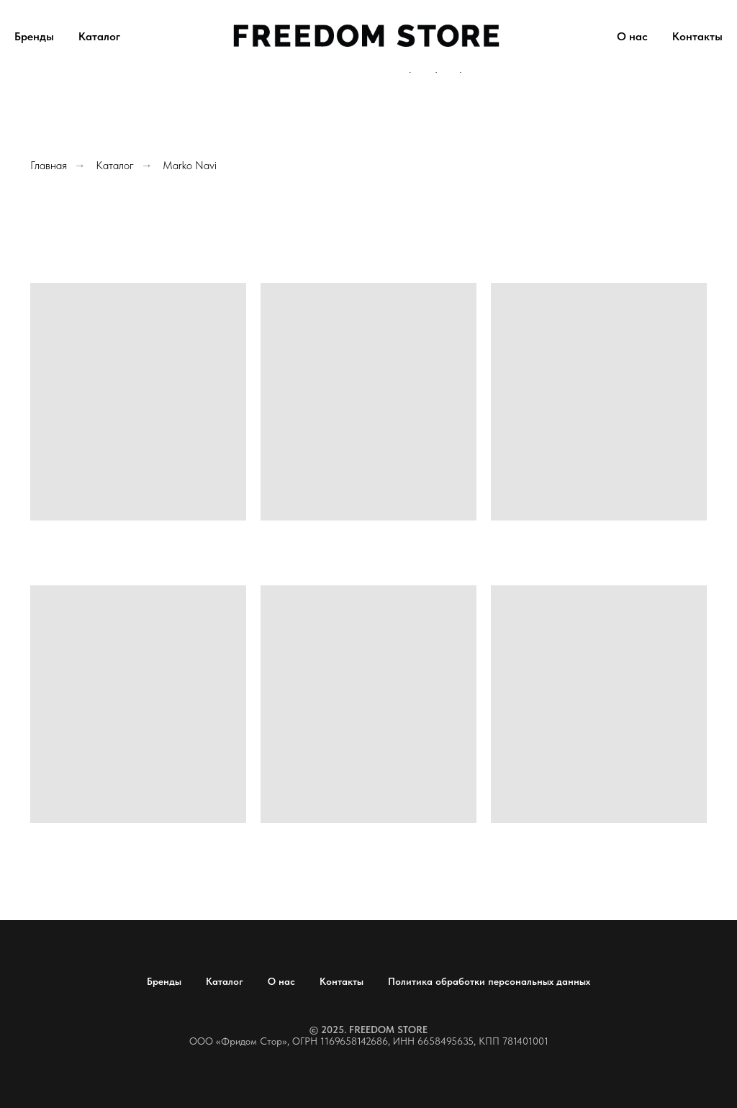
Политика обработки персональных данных (489, 981)
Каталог (99, 36)
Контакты (697, 36)
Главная (48, 165)
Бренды (34, 36)
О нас (632, 36)
